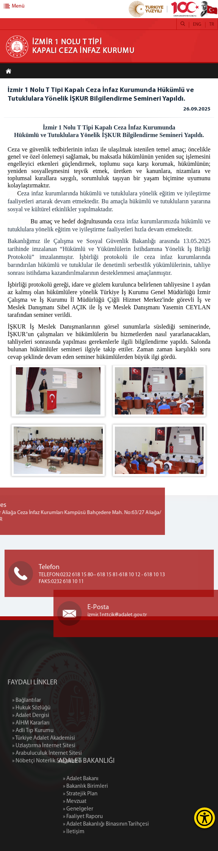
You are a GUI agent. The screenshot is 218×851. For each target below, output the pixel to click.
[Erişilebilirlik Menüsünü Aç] (204, 817)
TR (211, 24)
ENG (197, 24)
